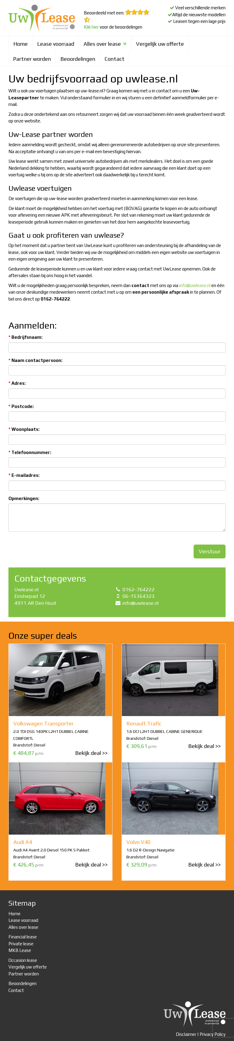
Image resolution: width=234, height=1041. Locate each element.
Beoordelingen (77, 59)
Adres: (17, 383)
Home (20, 44)
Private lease (20, 943)
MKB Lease (19, 950)
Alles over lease (105, 44)
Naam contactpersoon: (35, 360)
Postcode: (21, 406)
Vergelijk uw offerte (160, 44)
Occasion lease (22, 960)
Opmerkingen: (23, 498)
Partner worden (32, 59)
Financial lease (22, 936)
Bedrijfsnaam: (25, 337)
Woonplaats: (24, 429)
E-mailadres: (24, 475)
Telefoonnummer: (29, 452)
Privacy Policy (213, 1034)
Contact (115, 59)
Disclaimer (186, 1034)
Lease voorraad (55, 44)
